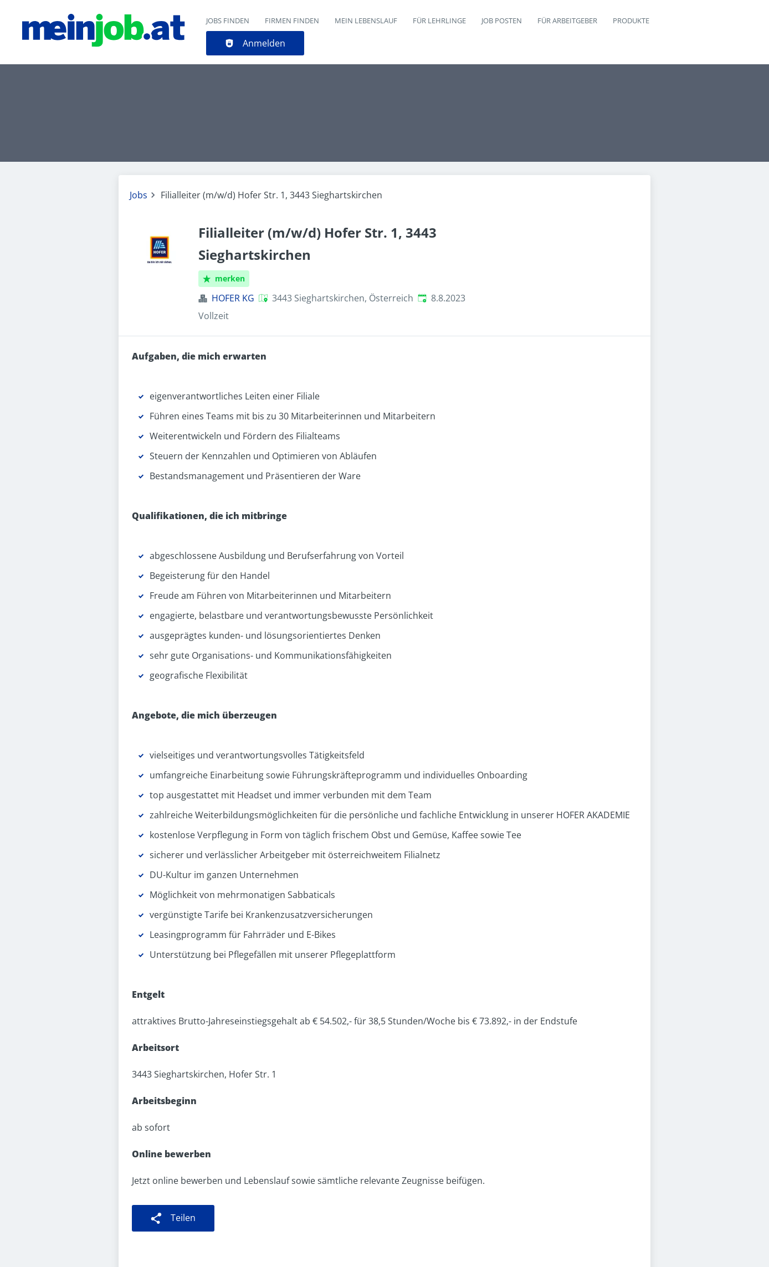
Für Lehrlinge (439, 20)
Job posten (501, 20)
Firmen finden (292, 20)
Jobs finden (227, 20)
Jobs (138, 195)
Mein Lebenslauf (366, 20)
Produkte (631, 20)
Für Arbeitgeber (567, 20)
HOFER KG (233, 298)
